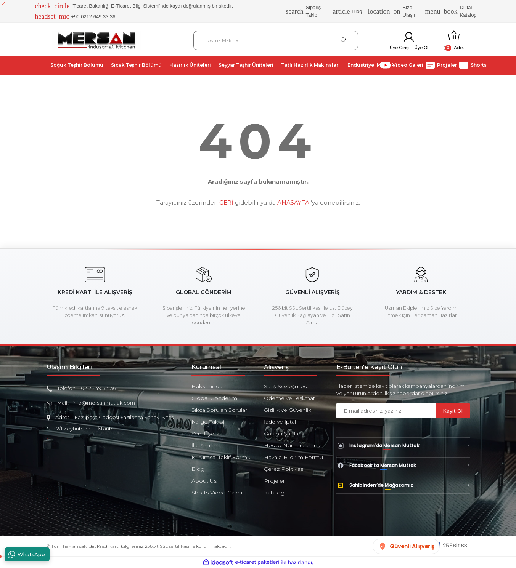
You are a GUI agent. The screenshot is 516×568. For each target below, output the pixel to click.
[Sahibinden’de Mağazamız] (403, 485)
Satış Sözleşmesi (286, 386)
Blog (347, 11)
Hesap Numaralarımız (292, 445)
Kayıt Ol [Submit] (453, 411)
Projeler (274, 480)
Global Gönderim (214, 398)
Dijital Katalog (451, 11)
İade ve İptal (280, 421)
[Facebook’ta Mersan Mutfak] (403, 465)
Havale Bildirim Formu (293, 457)
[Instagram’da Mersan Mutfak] (403, 445)
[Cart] (454, 40)
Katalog (274, 492)
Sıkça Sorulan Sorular (219, 409)
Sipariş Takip (303, 11)
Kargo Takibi (207, 421)
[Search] (275, 40)
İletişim (200, 445)
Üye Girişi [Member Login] (400, 47)
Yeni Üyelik (205, 433)
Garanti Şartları (282, 433)
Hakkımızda (206, 386)
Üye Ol (421, 47)
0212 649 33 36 (98, 388)
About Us (204, 480)
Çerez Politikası (284, 469)
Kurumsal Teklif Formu (221, 457)
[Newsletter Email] (386, 410)
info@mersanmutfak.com (103, 403)
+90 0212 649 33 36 (75, 17)
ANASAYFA (293, 202)
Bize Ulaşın (392, 11)
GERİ (226, 202)
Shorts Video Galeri (216, 492)
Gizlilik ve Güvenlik (287, 409)
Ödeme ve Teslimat (289, 398)
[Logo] (96, 40)
